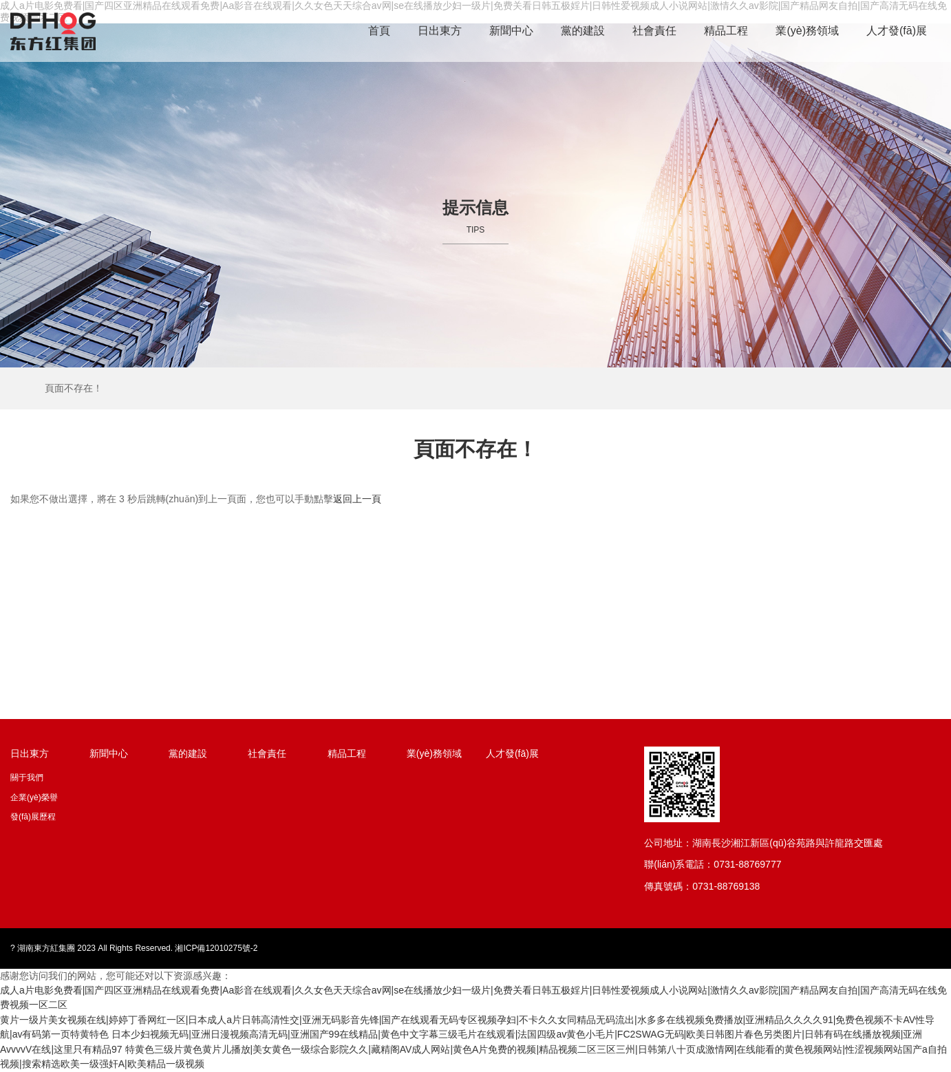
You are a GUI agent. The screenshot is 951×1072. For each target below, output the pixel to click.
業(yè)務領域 (807, 30)
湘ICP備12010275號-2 (216, 948)
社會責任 (654, 30)
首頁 (379, 30)
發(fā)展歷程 (33, 817)
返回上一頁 (357, 498)
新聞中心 (511, 30)
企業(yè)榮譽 (34, 797)
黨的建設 (583, 30)
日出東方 (440, 30)
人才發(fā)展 (896, 30)
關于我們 (26, 777)
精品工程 (726, 30)
